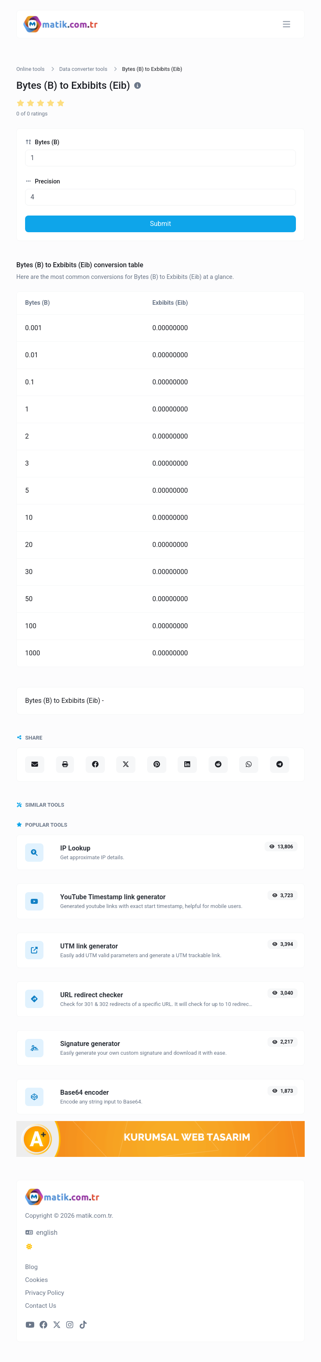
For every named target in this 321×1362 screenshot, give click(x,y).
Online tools (30, 69)
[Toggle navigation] (286, 24)
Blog (31, 1267)
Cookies (36, 1280)
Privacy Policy (44, 1293)
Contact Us (40, 1305)
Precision (42, 181)
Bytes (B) (42, 142)
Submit (160, 224)
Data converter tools (83, 69)
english (41, 1233)
